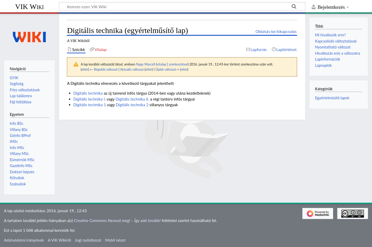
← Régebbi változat (104, 69)
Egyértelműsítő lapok (332, 98)
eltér (84, 69)
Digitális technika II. (132, 99)
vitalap (161, 64)
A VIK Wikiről (59, 240)
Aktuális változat (132, 69)
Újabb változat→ (167, 69)
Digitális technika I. (89, 99)
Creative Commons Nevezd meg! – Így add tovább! (117, 220)
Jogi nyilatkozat (88, 240)
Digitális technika (88, 93)
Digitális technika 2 (132, 104)
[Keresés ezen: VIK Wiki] (182, 6)
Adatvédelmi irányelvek (24, 240)
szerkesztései (178, 64)
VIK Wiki (29, 7)
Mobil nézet (115, 240)
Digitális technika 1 (89, 104)
